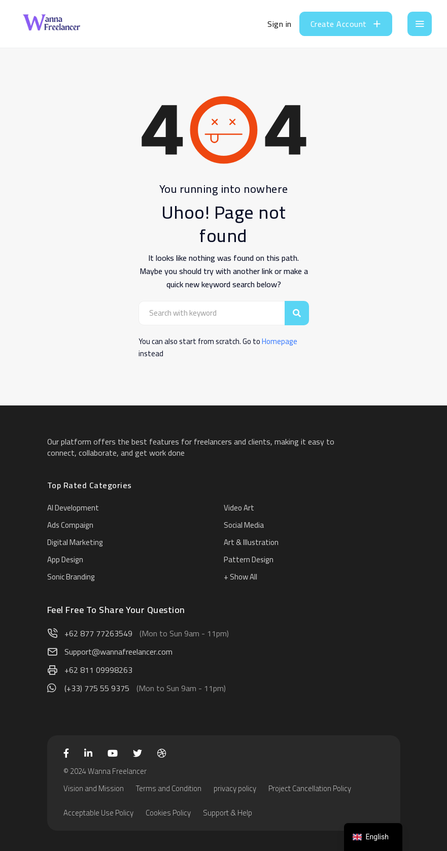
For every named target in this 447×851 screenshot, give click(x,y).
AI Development (73, 507)
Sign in (279, 23)
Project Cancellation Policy (309, 788)
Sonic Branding (71, 576)
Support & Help (227, 813)
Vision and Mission (93, 788)
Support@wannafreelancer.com (118, 651)
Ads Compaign (70, 525)
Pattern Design (248, 559)
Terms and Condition (168, 788)
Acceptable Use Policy (98, 813)
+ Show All (240, 576)
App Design (65, 559)
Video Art (239, 507)
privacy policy (235, 788)
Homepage (279, 341)
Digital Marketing (75, 542)
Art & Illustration (251, 542)
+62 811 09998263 (98, 669)
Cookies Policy (168, 813)
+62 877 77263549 (98, 633)
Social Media (244, 525)
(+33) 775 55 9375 (96, 688)
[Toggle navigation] (419, 24)
